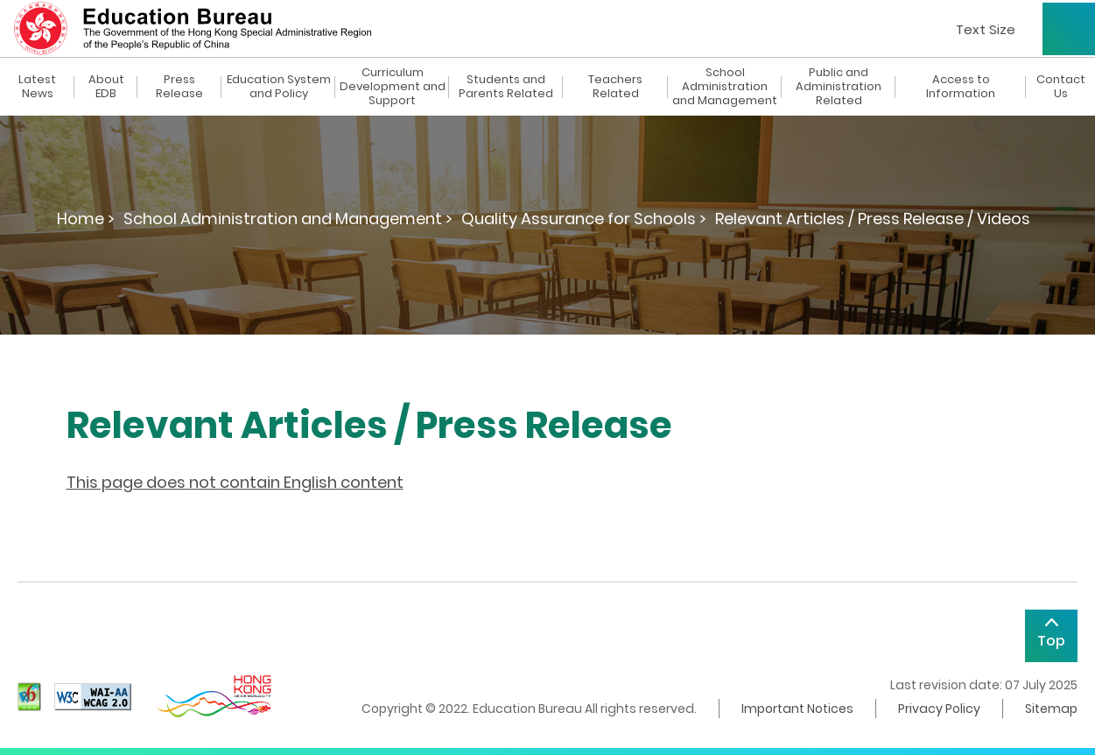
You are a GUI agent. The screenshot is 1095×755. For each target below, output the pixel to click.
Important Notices (797, 708)
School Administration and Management (724, 87)
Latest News (37, 87)
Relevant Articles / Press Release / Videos (872, 218)
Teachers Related (615, 87)
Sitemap (1051, 708)
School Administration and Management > (288, 218)
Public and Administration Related (838, 87)
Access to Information (960, 87)
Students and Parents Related (506, 87)
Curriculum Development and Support (393, 87)
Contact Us (1060, 87)
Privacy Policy (939, 708)
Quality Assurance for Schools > (583, 218)
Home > (86, 218)
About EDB (106, 87)
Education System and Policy (279, 87)
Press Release (179, 87)
